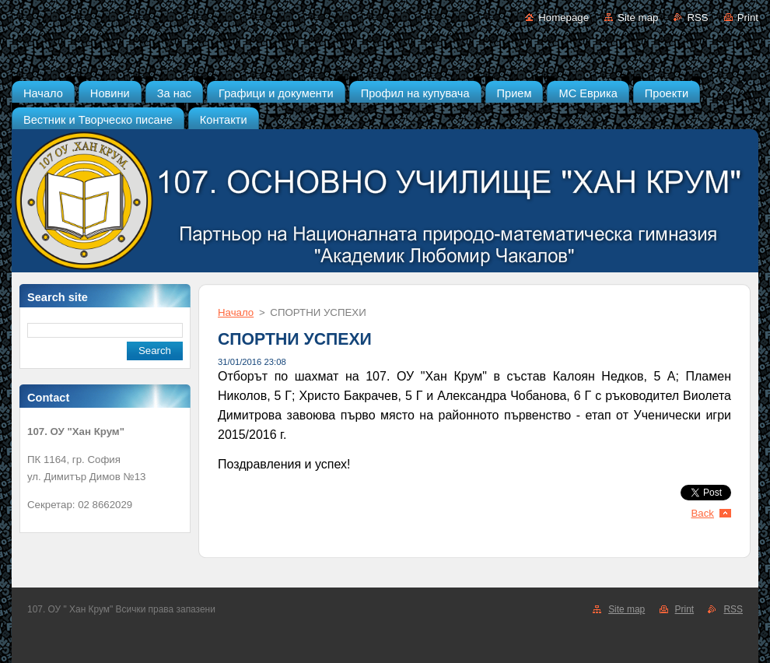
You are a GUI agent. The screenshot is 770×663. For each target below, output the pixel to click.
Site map (638, 17)
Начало (236, 312)
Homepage (563, 17)
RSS (697, 17)
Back (703, 513)
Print (747, 17)
